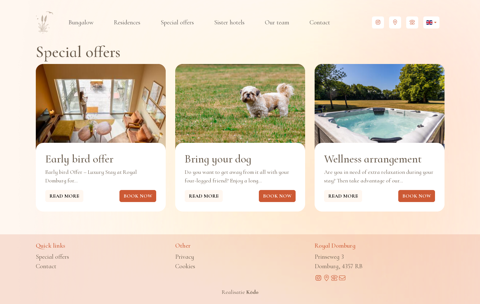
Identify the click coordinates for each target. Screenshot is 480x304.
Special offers (177, 22)
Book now (138, 196)
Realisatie (240, 292)
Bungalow (80, 22)
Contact (320, 22)
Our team (277, 22)
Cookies (185, 266)
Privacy (184, 257)
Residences (127, 22)
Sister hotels (229, 22)
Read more (64, 196)
